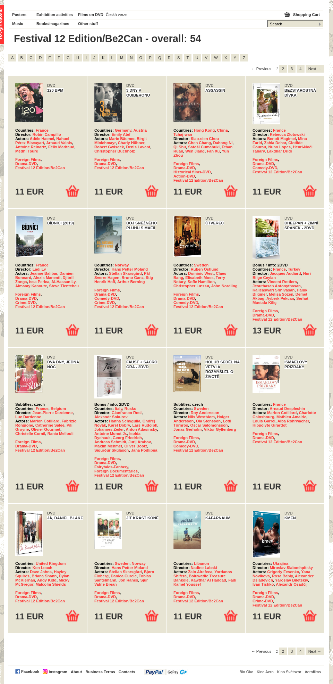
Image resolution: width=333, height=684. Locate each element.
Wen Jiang (195, 151)
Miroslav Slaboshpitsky (291, 568)
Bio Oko (246, 672)
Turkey (294, 269)
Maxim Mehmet (108, 446)
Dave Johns (41, 572)
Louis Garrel (264, 421)
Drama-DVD (26, 164)
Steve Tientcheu (64, 286)
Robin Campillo (47, 134)
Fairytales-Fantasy (111, 467)
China (222, 130)
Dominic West (201, 273)
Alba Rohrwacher (293, 421)
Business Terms (100, 672)
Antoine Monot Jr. (110, 433)
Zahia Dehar (275, 143)
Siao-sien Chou (205, 139)
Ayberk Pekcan (280, 298)
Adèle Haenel (42, 139)
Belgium (58, 408)
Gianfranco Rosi (127, 413)
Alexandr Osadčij (291, 584)
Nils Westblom (201, 417)
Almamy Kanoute (31, 286)
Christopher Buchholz (114, 151)
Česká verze (116, 15)
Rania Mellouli (61, 433)
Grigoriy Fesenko (283, 572)
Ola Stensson (208, 421)
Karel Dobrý (119, 425)
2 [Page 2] (283, 69)
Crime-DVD (25, 302)
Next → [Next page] (314, 69)
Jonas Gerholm (187, 429)
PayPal (166, 672)
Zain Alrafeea (200, 572)
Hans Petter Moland (130, 269)
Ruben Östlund (205, 269)
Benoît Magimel (281, 139)
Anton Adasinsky (141, 429)
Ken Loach (42, 568)
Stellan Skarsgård (125, 273)
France (42, 130)
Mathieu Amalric (291, 417)
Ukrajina (280, 563)
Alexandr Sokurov (111, 417)
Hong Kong (204, 130)
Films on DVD (90, 15)
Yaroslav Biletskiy (291, 580)
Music (17, 24)
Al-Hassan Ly (63, 282)
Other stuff (88, 24)
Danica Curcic (124, 576)
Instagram (58, 672)
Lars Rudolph (144, 425)
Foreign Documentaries (116, 471)
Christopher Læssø (191, 286)
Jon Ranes (128, 580)
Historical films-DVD (192, 172)
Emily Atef (121, 134)
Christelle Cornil (30, 433)
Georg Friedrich (127, 438)
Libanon (201, 563)
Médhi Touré (26, 151)
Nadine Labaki (204, 568)
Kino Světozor (289, 672)
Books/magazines (52, 24)
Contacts (127, 672)
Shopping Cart (306, 15)
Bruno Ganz (132, 277)
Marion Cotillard (44, 421)
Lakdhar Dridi (279, 151)
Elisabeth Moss (199, 277)
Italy (118, 408)
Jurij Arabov (139, 442)
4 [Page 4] (300, 69)
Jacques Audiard (285, 273)
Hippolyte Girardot (270, 425)
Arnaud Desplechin (287, 408)
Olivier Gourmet (45, 429)
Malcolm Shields (50, 584)
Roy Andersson (205, 413)
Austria (140, 130)
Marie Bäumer (121, 139)
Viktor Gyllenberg (220, 429)
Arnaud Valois (59, 143)
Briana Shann (44, 576)
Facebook (30, 671)
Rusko (130, 408)
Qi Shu (179, 147)
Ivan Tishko (263, 584)
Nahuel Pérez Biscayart (42, 141)
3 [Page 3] (292, 69)
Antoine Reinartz (30, 147)
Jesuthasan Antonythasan (277, 286)
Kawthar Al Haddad (208, 580)
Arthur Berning (131, 282)
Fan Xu (213, 151)
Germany (123, 130)
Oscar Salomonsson (209, 425)
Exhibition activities (54, 15)
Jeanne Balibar (43, 273)
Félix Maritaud (61, 147)
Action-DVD (184, 176)
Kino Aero (265, 672)
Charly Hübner (131, 143)
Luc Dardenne (28, 417)
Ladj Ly (39, 269)
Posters (19, 15)
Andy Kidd (47, 580)
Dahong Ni (222, 143)
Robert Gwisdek (109, 147)
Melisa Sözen (281, 294)
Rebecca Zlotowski (287, 134)
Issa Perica (39, 282)
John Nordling (224, 286)
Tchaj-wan (182, 134)
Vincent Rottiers (282, 282)
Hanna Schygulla (124, 421)
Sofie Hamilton (201, 282)
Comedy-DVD (265, 168)
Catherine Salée (50, 425)
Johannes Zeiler (109, 429)
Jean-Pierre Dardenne (53, 413)
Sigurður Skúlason (111, 450)
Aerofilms (313, 672)
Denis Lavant (138, 147)
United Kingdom (51, 563)
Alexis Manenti (46, 277)
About (76, 672)
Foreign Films (28, 159)
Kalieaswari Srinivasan (273, 290)
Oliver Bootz (135, 446)
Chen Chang (199, 143)
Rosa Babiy (282, 576)
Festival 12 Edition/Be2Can (40, 168)
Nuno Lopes (279, 147)
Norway (122, 265)
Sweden (201, 265)
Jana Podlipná (144, 450)
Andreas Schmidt (110, 442)
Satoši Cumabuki (204, 147)
